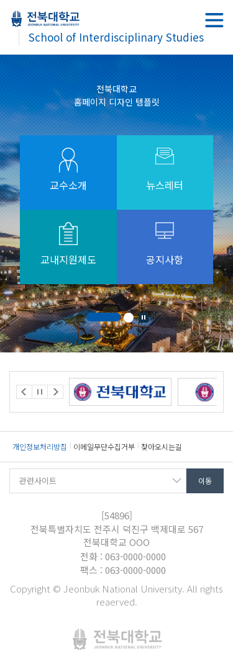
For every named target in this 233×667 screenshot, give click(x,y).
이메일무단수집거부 (104, 446)
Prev (24, 392)
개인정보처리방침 (39, 446)
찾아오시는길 (161, 446)
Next (55, 392)
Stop (143, 318)
